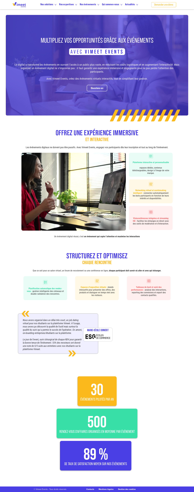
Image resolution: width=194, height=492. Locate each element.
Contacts (90, 489)
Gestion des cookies (127, 489)
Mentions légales (106, 489)
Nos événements (88, 4)
